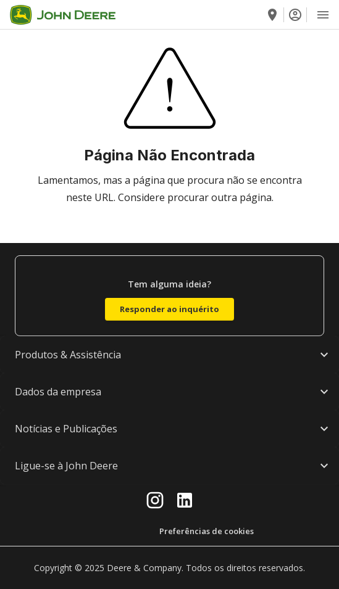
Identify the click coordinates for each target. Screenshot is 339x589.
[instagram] (155, 500)
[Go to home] (62, 15)
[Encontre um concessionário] (272, 15)
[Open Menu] (323, 15)
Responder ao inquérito (169, 309)
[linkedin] (185, 500)
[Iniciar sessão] (295, 15)
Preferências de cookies (206, 531)
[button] (169, 354)
